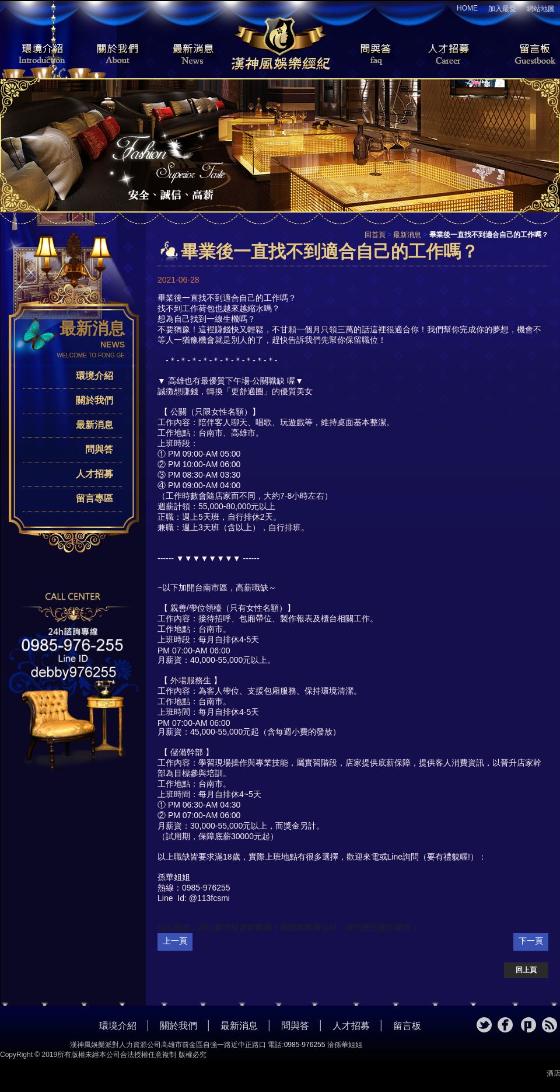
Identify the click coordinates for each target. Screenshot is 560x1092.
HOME (467, 8)
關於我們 (114, 55)
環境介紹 (35, 55)
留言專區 (94, 498)
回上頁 (526, 970)
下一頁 (531, 940)
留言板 (525, 55)
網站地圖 (541, 9)
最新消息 (193, 55)
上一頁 (175, 940)
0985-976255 (305, 1045)
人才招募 (446, 55)
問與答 (367, 55)
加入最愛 (502, 9)
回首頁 (375, 235)
